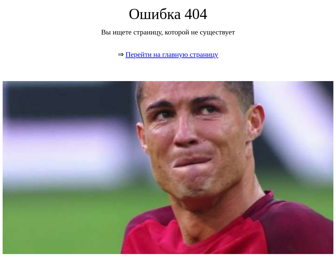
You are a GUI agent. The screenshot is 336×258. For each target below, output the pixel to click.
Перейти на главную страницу (171, 54)
